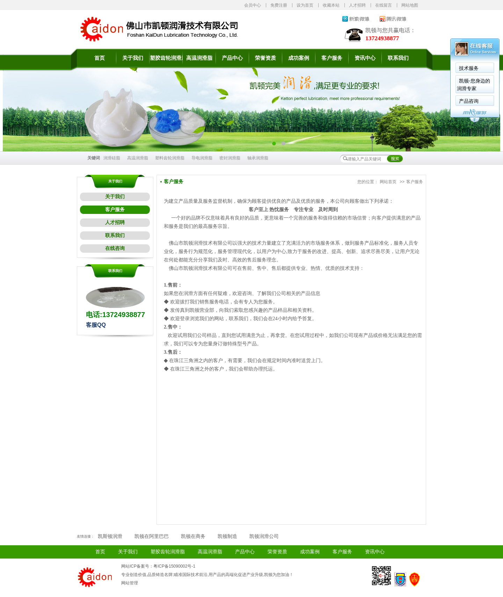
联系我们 (398, 58)
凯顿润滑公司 (264, 536)
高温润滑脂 (199, 58)
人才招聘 (357, 5)
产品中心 (232, 58)
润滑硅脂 (111, 158)
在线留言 (383, 5)
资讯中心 (365, 58)
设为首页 (305, 5)
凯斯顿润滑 (110, 536)
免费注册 (278, 5)
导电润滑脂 (201, 158)
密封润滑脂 (229, 158)
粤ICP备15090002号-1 (174, 566)
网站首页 (388, 181)
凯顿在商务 (193, 536)
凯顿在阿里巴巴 (151, 536)
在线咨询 (115, 248)
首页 (99, 58)
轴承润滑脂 (257, 158)
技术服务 (469, 68)
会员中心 (252, 5)
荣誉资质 (265, 58)
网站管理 (129, 583)
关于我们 (132, 58)
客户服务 (331, 58)
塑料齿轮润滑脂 (169, 158)
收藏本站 (331, 5)
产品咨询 (469, 101)
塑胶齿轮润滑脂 (166, 58)
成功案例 (298, 58)
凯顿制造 (227, 536)
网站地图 (409, 5)
